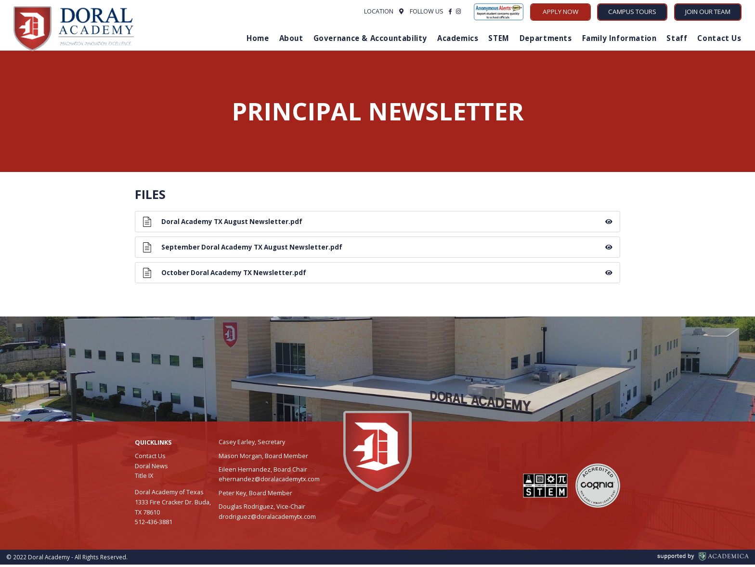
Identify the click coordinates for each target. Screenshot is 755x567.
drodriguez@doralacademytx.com (267, 519)
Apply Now (560, 11)
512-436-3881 (153, 525)
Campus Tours (632, 11)
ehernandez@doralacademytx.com (269, 481)
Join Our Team (707, 11)
